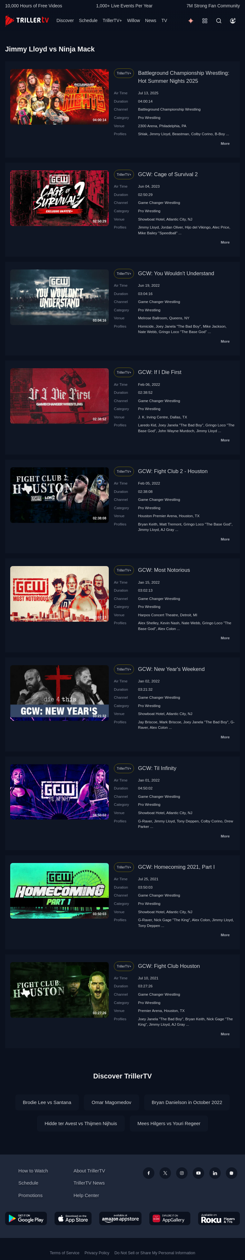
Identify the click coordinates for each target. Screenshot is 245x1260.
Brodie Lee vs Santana (47, 1102)
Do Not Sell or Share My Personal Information (155, 1253)
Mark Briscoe (170, 722)
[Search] (219, 21)
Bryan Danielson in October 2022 (187, 1102)
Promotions (31, 1195)
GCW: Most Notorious (164, 570)
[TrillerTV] (27, 20)
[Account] (233, 21)
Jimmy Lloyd (160, 134)
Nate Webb (147, 332)
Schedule (88, 20)
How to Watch (33, 1170)
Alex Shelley (148, 623)
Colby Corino (202, 134)
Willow (133, 20)
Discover (65, 20)
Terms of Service (64, 1253)
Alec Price (220, 227)
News (150, 20)
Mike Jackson (214, 326)
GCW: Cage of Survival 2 (168, 174)
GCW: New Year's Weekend (171, 669)
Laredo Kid (147, 425)
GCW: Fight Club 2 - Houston (173, 471)
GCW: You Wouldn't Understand (176, 273)
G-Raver (145, 821)
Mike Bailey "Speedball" (157, 233)
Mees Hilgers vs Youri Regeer (169, 1123)
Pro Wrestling (149, 117)
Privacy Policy (97, 1253)
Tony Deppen (188, 821)
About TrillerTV (89, 1170)
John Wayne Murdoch (176, 431)
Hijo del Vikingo (198, 227)
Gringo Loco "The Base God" (183, 332)
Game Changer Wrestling (159, 202)
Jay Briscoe (147, 722)
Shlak (142, 134)
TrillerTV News (89, 1183)
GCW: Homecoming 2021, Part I (176, 867)
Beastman (180, 134)
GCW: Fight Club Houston (169, 966)
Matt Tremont (171, 524)
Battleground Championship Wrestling (169, 109)
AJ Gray (167, 529)
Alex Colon (167, 628)
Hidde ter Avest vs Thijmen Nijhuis (81, 1123)
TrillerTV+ (112, 20)
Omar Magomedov (111, 1102)
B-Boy (220, 134)
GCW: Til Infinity (157, 768)
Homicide (146, 326)
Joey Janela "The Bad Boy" (178, 326)
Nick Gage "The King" (172, 920)
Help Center (86, 1195)
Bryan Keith (147, 524)
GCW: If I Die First (160, 372)
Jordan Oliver (172, 227)
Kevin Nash (170, 623)
